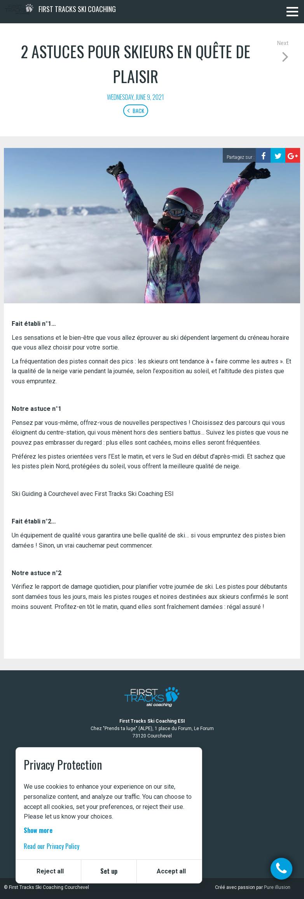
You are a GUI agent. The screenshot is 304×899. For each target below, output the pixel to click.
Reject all (50, 871)
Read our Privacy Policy (51, 846)
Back (135, 110)
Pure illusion (277, 887)
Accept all (171, 871)
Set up (108, 871)
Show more (38, 830)
